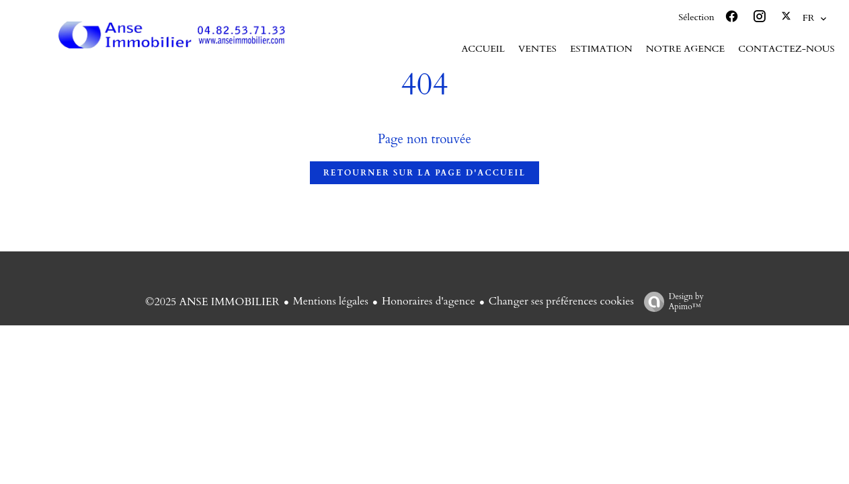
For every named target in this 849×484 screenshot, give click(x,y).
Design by (670, 301)
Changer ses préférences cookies (561, 301)
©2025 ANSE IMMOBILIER (212, 301)
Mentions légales (330, 301)
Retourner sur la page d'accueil (424, 172)
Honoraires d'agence (428, 301)
